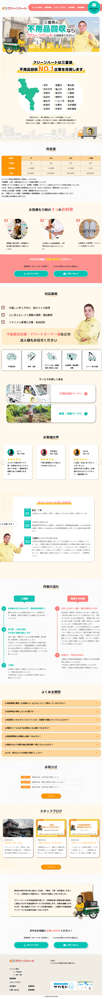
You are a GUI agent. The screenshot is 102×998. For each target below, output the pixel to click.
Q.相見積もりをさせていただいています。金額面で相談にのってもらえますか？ (37, 720)
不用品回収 (19, 972)
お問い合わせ (72, 274)
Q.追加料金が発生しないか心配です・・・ (22, 711)
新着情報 (48, 7)
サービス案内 (37, 7)
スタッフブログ (60, 7)
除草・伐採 (19, 974)
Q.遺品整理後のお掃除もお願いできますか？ (23, 736)
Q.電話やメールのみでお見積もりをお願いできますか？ (27, 728)
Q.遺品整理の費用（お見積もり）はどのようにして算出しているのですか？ (35, 703)
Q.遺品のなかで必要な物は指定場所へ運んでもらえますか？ (29, 745)
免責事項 (31, 986)
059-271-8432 (33, 274)
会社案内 (71, 7)
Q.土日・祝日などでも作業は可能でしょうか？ (24, 753)
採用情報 (80, 7)
